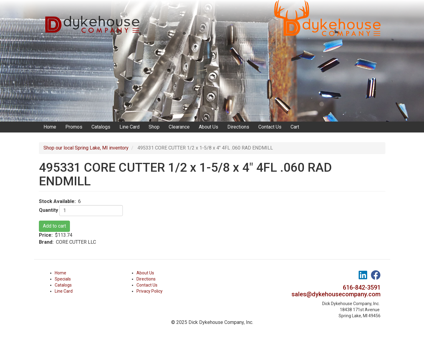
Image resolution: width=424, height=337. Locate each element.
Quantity (48, 210)
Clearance (179, 127)
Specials (63, 279)
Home (49, 127)
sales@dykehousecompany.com (336, 294)
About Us (208, 127)
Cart (295, 127)
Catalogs (100, 127)
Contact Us (269, 127)
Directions (238, 127)
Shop (154, 127)
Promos (73, 127)
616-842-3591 (362, 287)
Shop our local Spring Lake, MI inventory (86, 148)
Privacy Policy (149, 291)
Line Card (129, 127)
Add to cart (54, 226)
